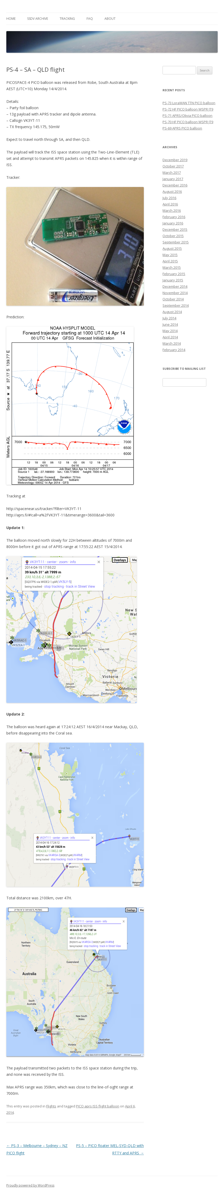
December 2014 (175, 286)
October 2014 (173, 299)
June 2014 (170, 324)
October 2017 (173, 166)
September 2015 (176, 242)
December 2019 (175, 159)
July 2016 (169, 197)
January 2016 (173, 223)
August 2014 (172, 311)
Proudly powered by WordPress (30, 1185)
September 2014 (176, 305)
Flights (51, 1106)
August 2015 (172, 248)
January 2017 (173, 178)
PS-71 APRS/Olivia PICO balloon (187, 115)
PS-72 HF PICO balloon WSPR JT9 (188, 109)
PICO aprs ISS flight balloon (97, 1106)
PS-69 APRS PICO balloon (182, 128)
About (110, 18)
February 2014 (174, 349)
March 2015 (172, 267)
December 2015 (175, 229)
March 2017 (172, 172)
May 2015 (170, 254)
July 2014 (169, 318)
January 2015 (173, 280)
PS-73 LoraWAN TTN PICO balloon (189, 102)
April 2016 (170, 204)
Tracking (67, 18)
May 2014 (170, 330)
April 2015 (170, 261)
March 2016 (172, 210)
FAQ (90, 18)
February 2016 (174, 216)
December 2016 (175, 185)
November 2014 (175, 292)
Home (11, 18)
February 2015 (174, 273)
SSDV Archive (37, 18)
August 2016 (172, 191)
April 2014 (170, 337)
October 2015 (173, 235)
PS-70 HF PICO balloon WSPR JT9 (188, 121)
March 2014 (172, 343)
